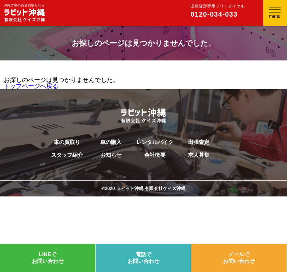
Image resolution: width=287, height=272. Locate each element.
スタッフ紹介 (67, 155)
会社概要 (154, 155)
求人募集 (198, 155)
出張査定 (198, 142)
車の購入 (111, 142)
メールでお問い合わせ (239, 257)
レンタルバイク (154, 142)
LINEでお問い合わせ (48, 257)
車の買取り (67, 142)
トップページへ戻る (31, 86)
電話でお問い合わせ (143, 257)
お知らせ (111, 155)
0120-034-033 (213, 14)
